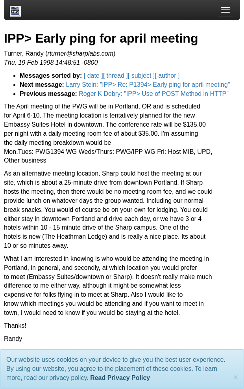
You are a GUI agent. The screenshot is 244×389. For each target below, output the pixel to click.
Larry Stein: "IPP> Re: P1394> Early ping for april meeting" (148, 84)
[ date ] (93, 75)
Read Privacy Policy (120, 377)
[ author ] (167, 75)
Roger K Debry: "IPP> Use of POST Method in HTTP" (154, 93)
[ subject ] (141, 75)
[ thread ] (115, 75)
